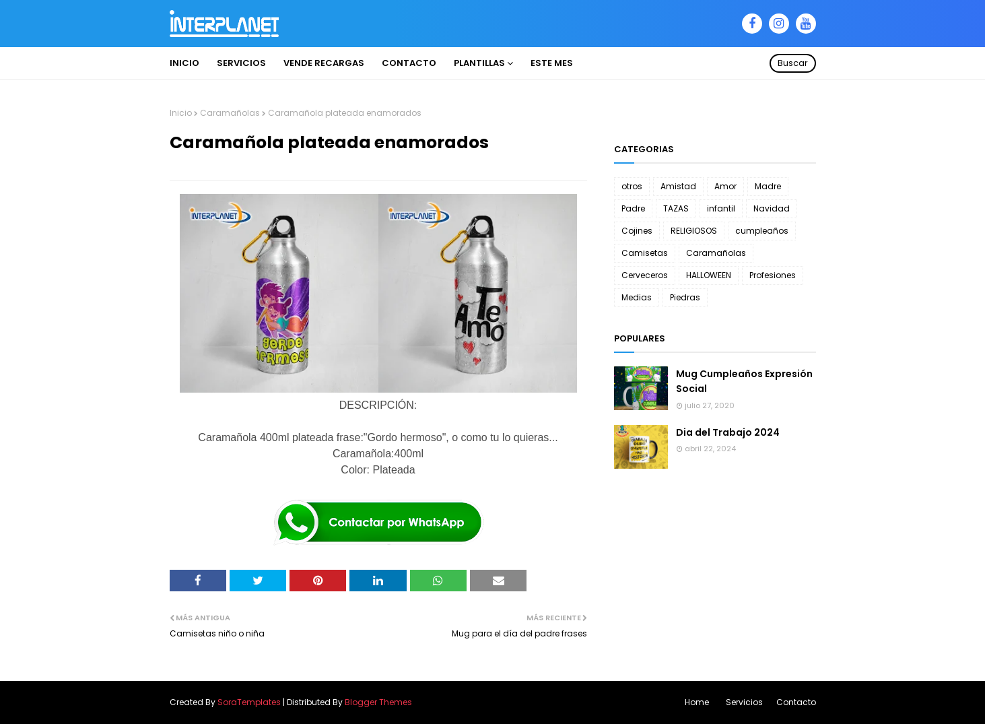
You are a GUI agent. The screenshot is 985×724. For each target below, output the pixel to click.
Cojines (636, 230)
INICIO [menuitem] (184, 63)
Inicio (181, 113)
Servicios (744, 702)
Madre (768, 186)
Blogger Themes (378, 702)
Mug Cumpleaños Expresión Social (744, 381)
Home (697, 702)
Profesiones (772, 275)
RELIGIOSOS (694, 230)
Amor (725, 186)
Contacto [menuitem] (409, 63)
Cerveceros (644, 275)
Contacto (796, 702)
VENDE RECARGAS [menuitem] (323, 63)
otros (631, 186)
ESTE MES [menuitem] (552, 63)
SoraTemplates (249, 702)
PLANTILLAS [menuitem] (479, 63)
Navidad (771, 208)
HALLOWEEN (708, 275)
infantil (721, 208)
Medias (636, 297)
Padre (633, 208)
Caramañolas (230, 113)
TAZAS (676, 208)
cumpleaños (761, 230)
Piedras (685, 297)
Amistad (678, 186)
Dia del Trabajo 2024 (728, 432)
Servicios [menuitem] (241, 63)
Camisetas (644, 253)
